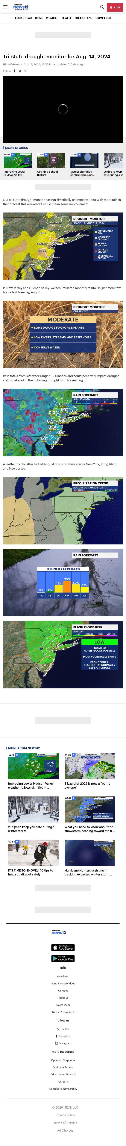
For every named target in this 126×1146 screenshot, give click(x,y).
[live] (115, 7)
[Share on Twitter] (19, 70)
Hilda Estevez (11, 64)
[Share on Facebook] (14, 70)
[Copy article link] (25, 70)
